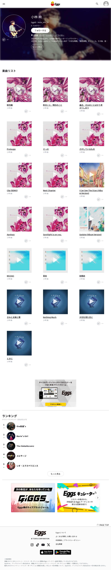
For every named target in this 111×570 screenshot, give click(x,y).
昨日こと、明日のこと (52, 105)
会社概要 (59, 544)
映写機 (10, 105)
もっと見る (37, 46)
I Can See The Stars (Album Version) (91, 192)
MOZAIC (10, 275)
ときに (10, 358)
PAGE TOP (103, 525)
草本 (45, 275)
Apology (11, 234)
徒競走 (82, 275)
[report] (7, 39)
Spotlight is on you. (52, 234)
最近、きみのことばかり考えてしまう (90, 106)
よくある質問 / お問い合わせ (66, 536)
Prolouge (11, 149)
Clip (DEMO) (12, 190)
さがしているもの (87, 149)
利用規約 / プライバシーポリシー (68, 540)
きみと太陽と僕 (13, 317)
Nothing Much (49, 317)
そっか (46, 149)
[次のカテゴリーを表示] (97, 497)
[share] (4, 39)
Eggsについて (61, 532)
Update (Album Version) (90, 234)
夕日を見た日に (86, 317)
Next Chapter (49, 190)
